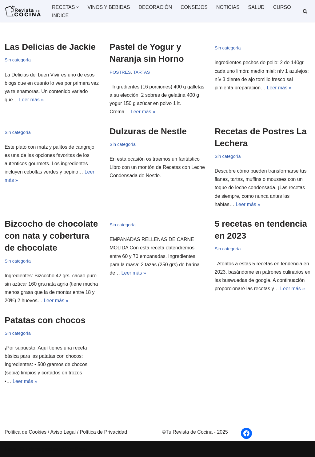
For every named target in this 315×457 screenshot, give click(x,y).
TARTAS (141, 72)
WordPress (75, 449)
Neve (10, 449)
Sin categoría (18, 59)
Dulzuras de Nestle (148, 131)
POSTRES (120, 72)
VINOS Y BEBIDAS (108, 7)
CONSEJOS (194, 7)
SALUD (256, 7)
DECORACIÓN (155, 7)
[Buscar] (305, 11)
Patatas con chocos (45, 320)
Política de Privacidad (103, 432)
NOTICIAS (228, 7)
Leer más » (31, 99)
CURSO (282, 7)
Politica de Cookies (26, 432)
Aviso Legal (63, 432)
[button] (77, 7)
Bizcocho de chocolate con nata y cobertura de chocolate (51, 235)
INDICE (60, 15)
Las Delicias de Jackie (50, 47)
